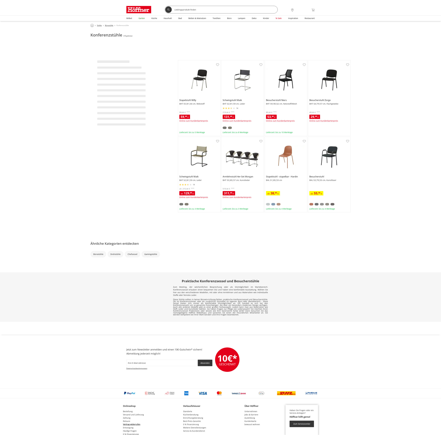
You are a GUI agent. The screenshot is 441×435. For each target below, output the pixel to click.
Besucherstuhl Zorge (317, 61)
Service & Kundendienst (194, 431)
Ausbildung (249, 418)
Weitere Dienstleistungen (194, 427)
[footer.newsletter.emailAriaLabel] (161, 363)
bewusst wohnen (252, 424)
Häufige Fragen (130, 431)
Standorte (187, 411)
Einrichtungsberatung (193, 418)
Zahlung (126, 418)
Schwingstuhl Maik (229, 61)
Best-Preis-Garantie (192, 421)
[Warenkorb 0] (313, 10)
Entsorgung (128, 427)
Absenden (205, 363)
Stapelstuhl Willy (185, 61)
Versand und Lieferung (133, 414)
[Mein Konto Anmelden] (299, 10)
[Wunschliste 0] (305, 10)
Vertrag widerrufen (131, 424)
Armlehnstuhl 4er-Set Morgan (234, 138)
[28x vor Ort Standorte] (292, 10)
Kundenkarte (250, 421)
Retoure (126, 421)
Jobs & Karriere (251, 414)
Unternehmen (250, 411)
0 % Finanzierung (191, 424)
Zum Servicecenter (301, 424)
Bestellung (128, 411)
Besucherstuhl (314, 138)
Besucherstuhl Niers (274, 61)
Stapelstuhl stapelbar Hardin (278, 138)
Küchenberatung (190, 414)
